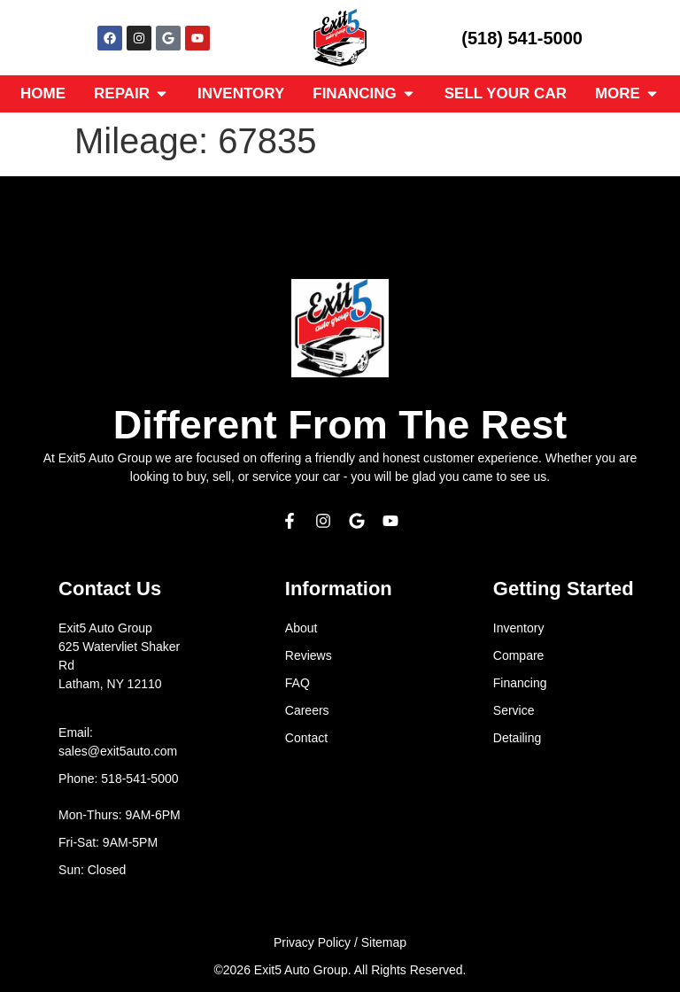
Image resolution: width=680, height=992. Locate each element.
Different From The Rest (340, 424)
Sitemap (383, 942)
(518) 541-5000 (522, 38)
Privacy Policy (312, 942)
